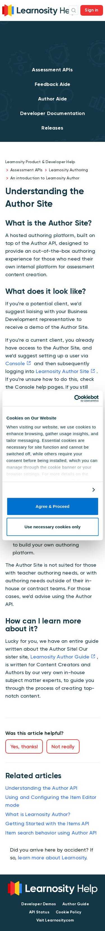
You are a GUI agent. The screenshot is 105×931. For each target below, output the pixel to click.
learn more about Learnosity (52, 857)
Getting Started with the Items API (47, 823)
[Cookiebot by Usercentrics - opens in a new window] (75, 398)
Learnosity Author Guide (60, 657)
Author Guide (75, 904)
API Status (39, 912)
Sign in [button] (91, 10)
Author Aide (52, 99)
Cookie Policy (68, 912)
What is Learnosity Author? (38, 814)
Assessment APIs (52, 70)
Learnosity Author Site (62, 371)
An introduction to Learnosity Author (44, 178)
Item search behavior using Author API (51, 833)
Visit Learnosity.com (55, 920)
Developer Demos (38, 904)
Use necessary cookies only (52, 526)
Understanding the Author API (41, 788)
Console (15, 363)
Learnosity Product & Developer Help (40, 162)
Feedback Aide (53, 84)
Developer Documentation (52, 113)
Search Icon (73, 10)
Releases (52, 128)
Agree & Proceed (52, 506)
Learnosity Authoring (68, 170)
